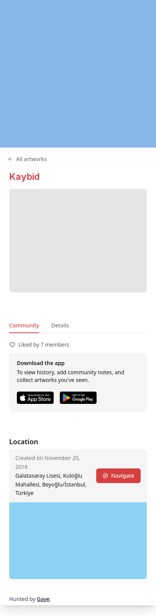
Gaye (43, 599)
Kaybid (24, 176)
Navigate (118, 475)
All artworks (27, 159)
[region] (78, 74)
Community (24, 325)
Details (60, 325)
